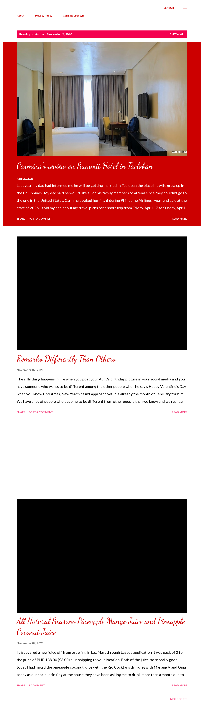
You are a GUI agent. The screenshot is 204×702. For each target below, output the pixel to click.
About (20, 15)
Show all (177, 34)
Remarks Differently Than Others (66, 359)
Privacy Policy (43, 15)
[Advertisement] (102, 457)
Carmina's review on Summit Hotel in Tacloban (85, 166)
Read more (179, 218)
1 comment (37, 685)
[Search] (169, 7)
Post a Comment (41, 218)
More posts (178, 699)
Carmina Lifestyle (73, 15)
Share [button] (21, 218)
